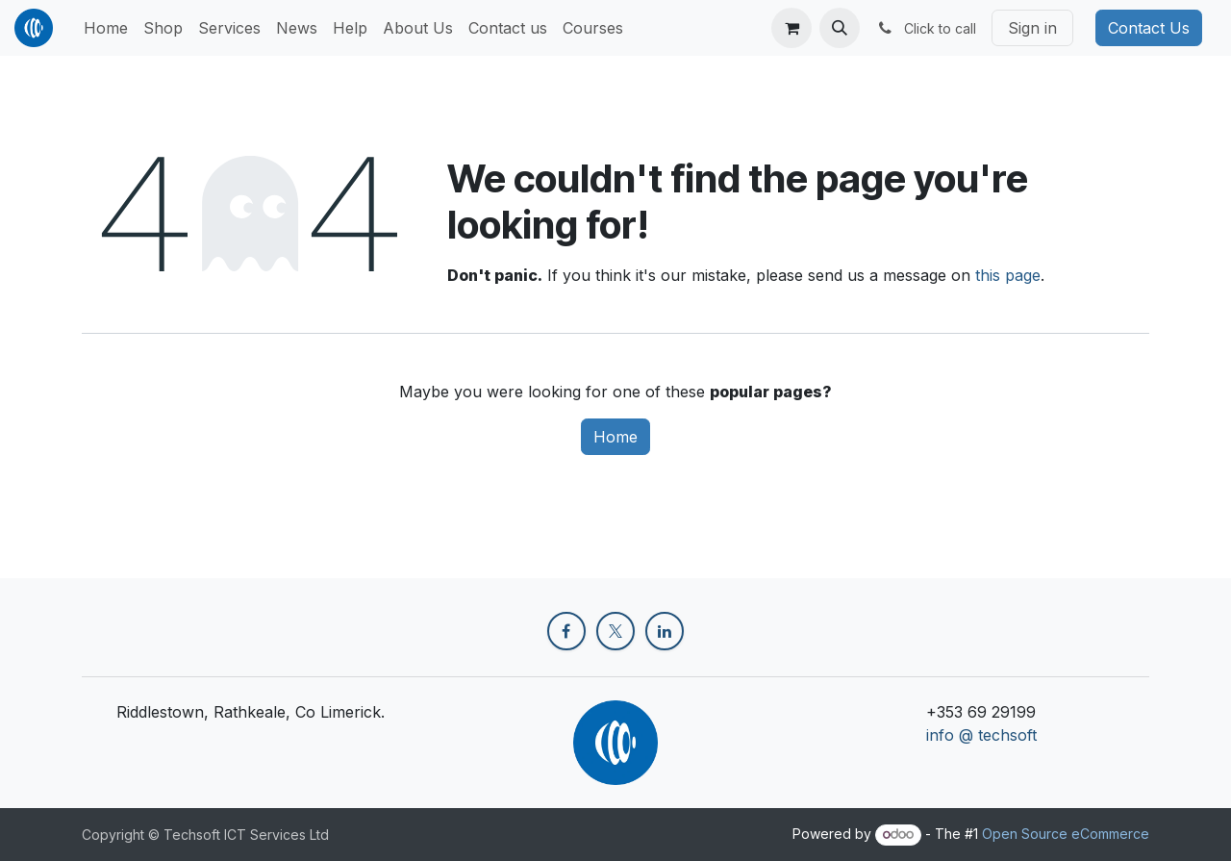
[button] (839, 28)
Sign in (1032, 28)
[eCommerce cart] (791, 28)
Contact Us (1149, 28)
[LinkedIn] (664, 631)
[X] (615, 631)
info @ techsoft (981, 735)
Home (615, 436)
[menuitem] (106, 28)
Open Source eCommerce (1065, 833)
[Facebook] (566, 631)
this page (1008, 275)
